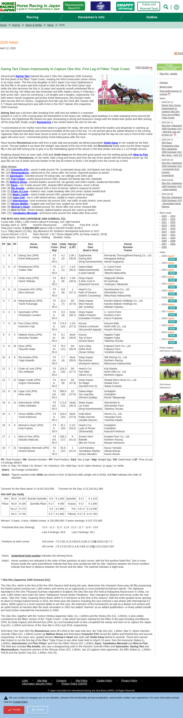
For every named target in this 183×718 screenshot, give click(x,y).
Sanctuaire (16, 175)
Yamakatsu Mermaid (25, 213)
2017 (164, 228)
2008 (172, 241)
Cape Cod (19, 197)
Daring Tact (22, 76)
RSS (180, 53)
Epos (14, 185)
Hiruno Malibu (19, 203)
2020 (172, 222)
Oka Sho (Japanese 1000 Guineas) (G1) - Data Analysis (172, 186)
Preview (164, 82)
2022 (172, 219)
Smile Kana (111, 142)
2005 (164, 247)
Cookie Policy (104, 680)
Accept (14, 710)
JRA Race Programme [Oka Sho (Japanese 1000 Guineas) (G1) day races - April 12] (172, 148)
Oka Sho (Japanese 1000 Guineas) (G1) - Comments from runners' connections (172, 169)
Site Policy (81, 680)
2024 (172, 216)
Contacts (61, 680)
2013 (164, 234)
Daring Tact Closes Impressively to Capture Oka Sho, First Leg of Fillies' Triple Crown (171, 111)
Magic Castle (20, 194)
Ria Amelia (17, 188)
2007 (164, 244)
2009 (164, 241)
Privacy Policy (129, 680)
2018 (172, 225)
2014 (172, 231)
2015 (164, 231)
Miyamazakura (20, 172)
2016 (172, 228)
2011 (164, 238)
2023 (164, 219)
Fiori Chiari (18, 178)
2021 (164, 222)
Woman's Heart (20, 206)
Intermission (20, 200)
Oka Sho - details (168, 73)
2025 (164, 216)
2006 (172, 244)
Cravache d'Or (20, 169)
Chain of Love (19, 191)
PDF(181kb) (142, 67)
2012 (172, 234)
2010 (172, 238)
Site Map (42, 680)
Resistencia (44, 122)
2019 (164, 225)
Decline (37, 710)
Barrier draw (166, 87)
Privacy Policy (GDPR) (74, 683)
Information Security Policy (37, 683)
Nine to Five (140, 154)
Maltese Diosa (18, 182)
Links (25, 680)
